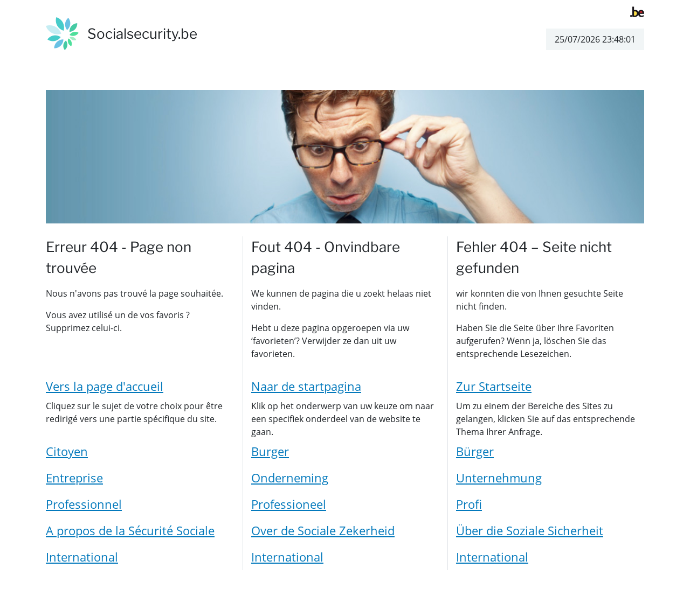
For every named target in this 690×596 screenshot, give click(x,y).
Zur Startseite (494, 386)
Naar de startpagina (306, 386)
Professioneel (288, 504)
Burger (270, 451)
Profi (469, 504)
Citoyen (67, 451)
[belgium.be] (637, 11)
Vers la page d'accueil (104, 386)
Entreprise (74, 477)
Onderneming (289, 477)
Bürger (475, 451)
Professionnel (84, 504)
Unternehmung (499, 477)
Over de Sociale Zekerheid (323, 530)
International (82, 557)
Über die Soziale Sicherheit (529, 530)
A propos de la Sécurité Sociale (130, 530)
